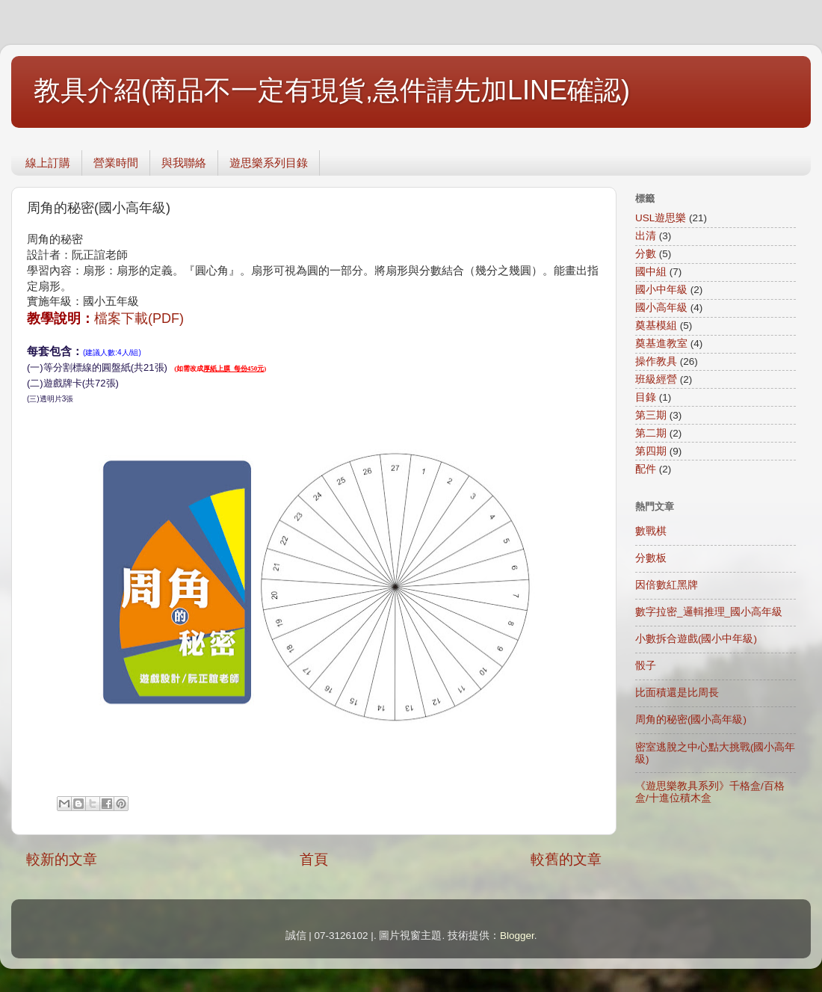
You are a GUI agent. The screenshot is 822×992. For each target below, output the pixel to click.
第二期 (651, 433)
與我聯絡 (183, 162)
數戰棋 (651, 531)
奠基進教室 (661, 343)
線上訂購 (47, 162)
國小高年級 (661, 307)
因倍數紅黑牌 (666, 585)
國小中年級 (661, 289)
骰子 (645, 665)
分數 (645, 253)
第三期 (651, 415)
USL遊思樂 (660, 218)
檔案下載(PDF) (139, 318)
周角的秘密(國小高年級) (691, 719)
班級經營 (656, 379)
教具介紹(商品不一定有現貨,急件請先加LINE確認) (332, 90)
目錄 (645, 397)
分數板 (651, 558)
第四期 (651, 451)
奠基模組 (656, 325)
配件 (645, 469)
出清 (645, 235)
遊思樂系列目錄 (268, 162)
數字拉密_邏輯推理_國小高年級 (708, 611)
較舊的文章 (566, 859)
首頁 (314, 859)
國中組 (651, 271)
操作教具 (656, 361)
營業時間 (115, 162)
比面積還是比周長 (677, 692)
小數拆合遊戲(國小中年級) (696, 638)
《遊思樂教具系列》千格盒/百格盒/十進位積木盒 (710, 792)
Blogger (517, 935)
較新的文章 (61, 859)
